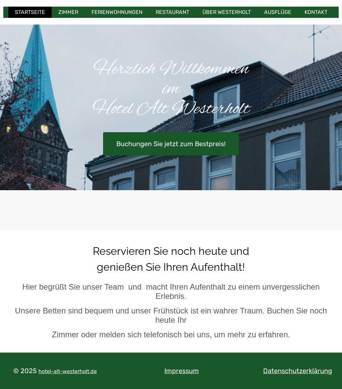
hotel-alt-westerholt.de (67, 371)
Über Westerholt (226, 12)
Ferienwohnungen (116, 12)
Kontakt (316, 12)
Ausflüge (277, 12)
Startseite (30, 12)
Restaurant (172, 12)
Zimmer (68, 12)
